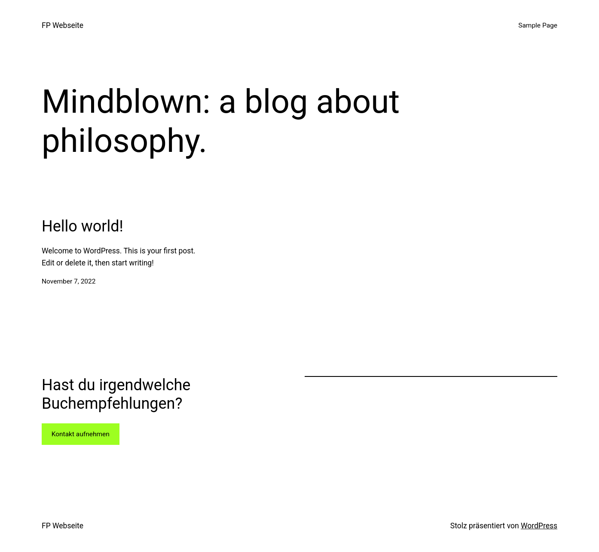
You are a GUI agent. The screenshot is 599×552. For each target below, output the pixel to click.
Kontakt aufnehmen (81, 434)
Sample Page (537, 25)
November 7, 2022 (68, 281)
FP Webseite (62, 25)
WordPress (539, 525)
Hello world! (82, 226)
